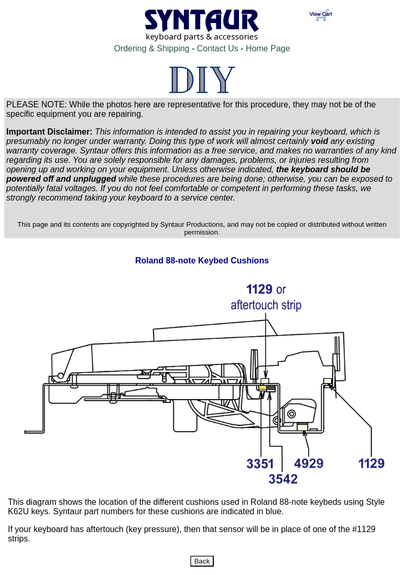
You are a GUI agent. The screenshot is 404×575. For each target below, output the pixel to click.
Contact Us (217, 48)
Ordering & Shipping (151, 48)
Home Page (268, 48)
